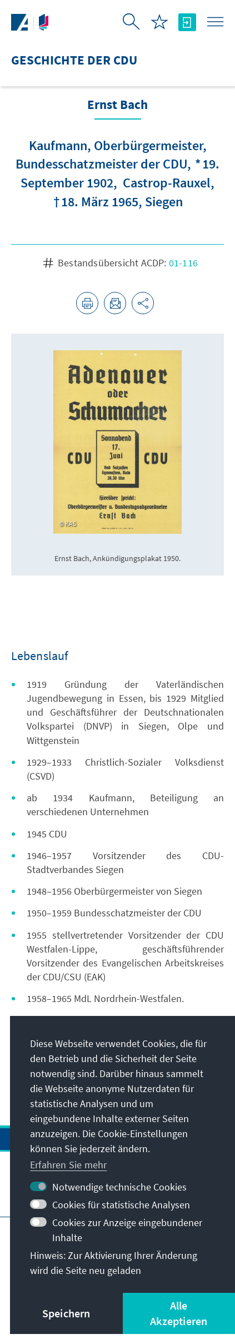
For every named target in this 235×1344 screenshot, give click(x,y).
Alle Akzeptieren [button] (178, 1313)
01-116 (183, 262)
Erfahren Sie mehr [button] (68, 1164)
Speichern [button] (66, 1313)
